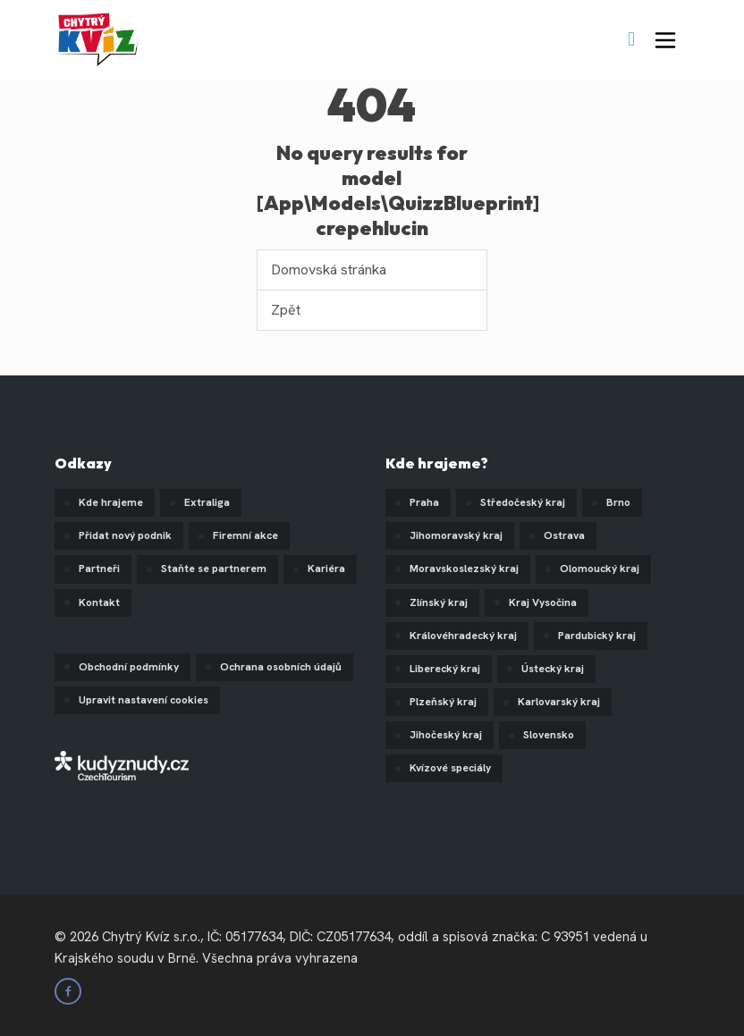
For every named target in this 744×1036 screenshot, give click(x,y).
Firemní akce (245, 535)
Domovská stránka (328, 269)
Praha (424, 502)
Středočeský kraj (522, 502)
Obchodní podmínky (129, 667)
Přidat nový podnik (125, 535)
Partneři (99, 568)
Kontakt (99, 602)
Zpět (285, 309)
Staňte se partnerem (213, 568)
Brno (618, 502)
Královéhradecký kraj (463, 635)
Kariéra (326, 568)
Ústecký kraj (552, 668)
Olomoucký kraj (599, 568)
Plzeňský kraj (443, 702)
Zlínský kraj (439, 602)
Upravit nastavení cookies (143, 700)
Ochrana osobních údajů (281, 667)
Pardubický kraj (597, 635)
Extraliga (207, 502)
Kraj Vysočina (543, 602)
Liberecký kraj (445, 668)
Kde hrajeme (111, 502)
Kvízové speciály (450, 768)
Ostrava (564, 535)
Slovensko (548, 735)
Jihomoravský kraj (456, 535)
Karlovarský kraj (559, 702)
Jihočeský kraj (446, 735)
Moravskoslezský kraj (464, 568)
